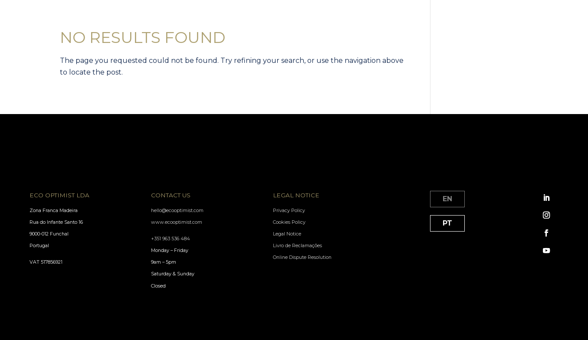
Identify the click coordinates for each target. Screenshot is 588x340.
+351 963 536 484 (170, 239)
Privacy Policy (289, 210)
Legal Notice (287, 234)
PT (447, 223)
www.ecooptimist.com (176, 222)
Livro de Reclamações (297, 245)
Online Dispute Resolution (302, 257)
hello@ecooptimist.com (177, 210)
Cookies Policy (289, 222)
